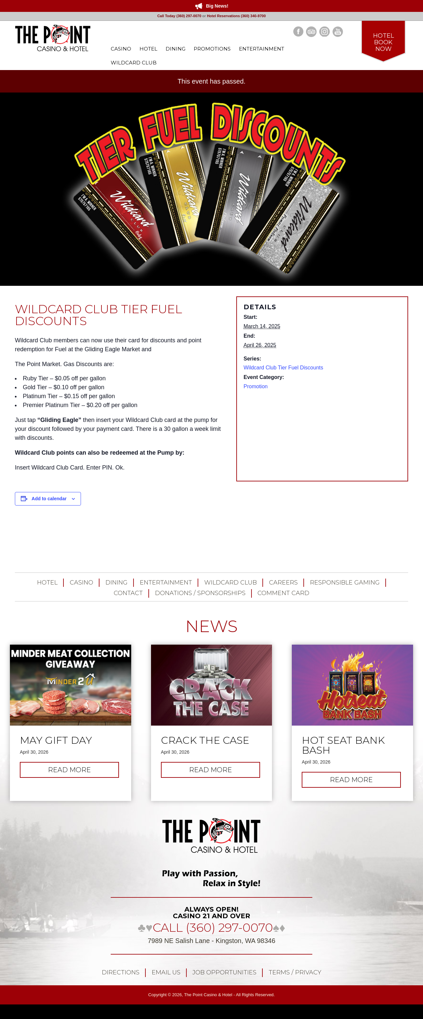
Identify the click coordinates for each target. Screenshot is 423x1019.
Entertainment (166, 582)
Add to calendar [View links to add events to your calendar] (49, 498)
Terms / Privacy (295, 972)
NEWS (211, 626)
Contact (128, 593)
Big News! (217, 6)
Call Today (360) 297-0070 (179, 16)
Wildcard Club (230, 582)
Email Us (166, 972)
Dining (116, 582)
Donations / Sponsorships (200, 593)
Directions (120, 972)
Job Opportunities (224, 972)
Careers (283, 582)
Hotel (47, 582)
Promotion (256, 386)
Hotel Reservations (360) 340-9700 (236, 16)
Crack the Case (205, 740)
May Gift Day (56, 740)
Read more (76, 771)
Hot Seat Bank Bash (343, 745)
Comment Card (283, 593)
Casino (81, 582)
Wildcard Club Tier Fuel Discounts (283, 367)
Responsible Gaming (345, 582)
